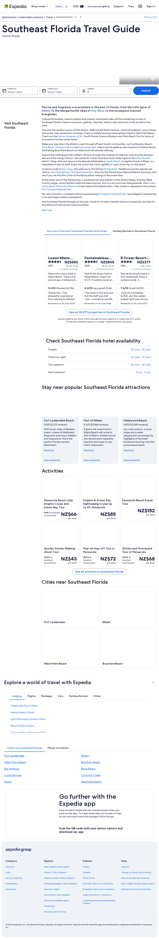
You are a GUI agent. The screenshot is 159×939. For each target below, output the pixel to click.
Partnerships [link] (11, 883)
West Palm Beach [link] (15, 762)
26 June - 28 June (141, 364)
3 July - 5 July (143, 372)
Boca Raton (48, 147)
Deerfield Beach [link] (91, 782)
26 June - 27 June (141, 357)
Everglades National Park (112, 194)
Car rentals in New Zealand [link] (57, 894)
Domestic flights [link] (52, 889)
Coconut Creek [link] (90, 775)
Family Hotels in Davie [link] (22, 712)
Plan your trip (150, 17)
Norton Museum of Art (70, 136)
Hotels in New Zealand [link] (55, 872)
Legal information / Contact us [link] (97, 894)
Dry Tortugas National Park (56, 189)
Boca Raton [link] (88, 769)
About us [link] (10, 866)
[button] (79, 682)
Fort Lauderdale (87, 147)
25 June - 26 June (141, 349)
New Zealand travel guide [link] (56, 866)
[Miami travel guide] (128, 606)
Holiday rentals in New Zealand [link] (59, 878)
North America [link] (9, 17)
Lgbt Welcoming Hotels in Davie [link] (28, 719)
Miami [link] (85, 756)
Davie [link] (7, 782)
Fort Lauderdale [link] (14, 756)
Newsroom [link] (11, 889)
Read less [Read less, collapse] (49, 450)
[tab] (77, 231)
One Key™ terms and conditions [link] (98, 883)
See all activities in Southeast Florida (99, 571)
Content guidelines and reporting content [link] (99, 902)
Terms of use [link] (89, 878)
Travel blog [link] (49, 906)
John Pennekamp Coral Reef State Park (71, 172)
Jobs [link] (8, 872)
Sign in (151, 6)
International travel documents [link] (136, 889)
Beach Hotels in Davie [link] (22, 725)
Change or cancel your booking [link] (136, 872)
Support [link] (125, 866)
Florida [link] (49, 17)
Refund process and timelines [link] (135, 878)
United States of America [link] (31, 17)
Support (119, 6)
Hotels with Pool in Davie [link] (24, 705)
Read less (47, 210)
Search (146, 90)
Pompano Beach (64, 147)
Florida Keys (110, 169)
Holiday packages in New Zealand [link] (60, 883)
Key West (97, 110)
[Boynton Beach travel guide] (128, 648)
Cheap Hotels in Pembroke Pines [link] (28, 732)
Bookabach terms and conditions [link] (98, 889)
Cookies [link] (86, 872)
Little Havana (143, 158)
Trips (131, 6)
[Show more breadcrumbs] (76, 17)
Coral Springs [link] (13, 775)
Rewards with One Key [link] (55, 911)
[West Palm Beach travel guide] (70, 648)
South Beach (113, 161)
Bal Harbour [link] (12, 769)
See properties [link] (52, 460)
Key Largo (67, 169)
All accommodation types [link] (56, 900)
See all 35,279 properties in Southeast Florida (99, 312)
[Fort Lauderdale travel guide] (70, 606)
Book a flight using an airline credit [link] (137, 883)
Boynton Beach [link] (90, 762)
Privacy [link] (86, 866)
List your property (99, 6)
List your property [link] (14, 878)
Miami (46, 110)
